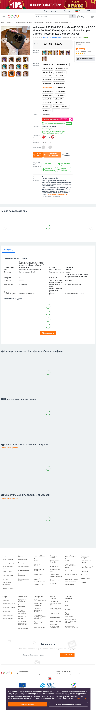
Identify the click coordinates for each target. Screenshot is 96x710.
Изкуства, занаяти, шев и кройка (71, 575)
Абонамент (67, 655)
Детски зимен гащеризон (22, 574)
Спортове (6, 600)
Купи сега (37, 154)
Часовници (84, 571)
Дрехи (20, 556)
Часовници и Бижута (85, 557)
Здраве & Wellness (55, 621)
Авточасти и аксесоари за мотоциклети (22, 623)
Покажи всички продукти (9, 448)
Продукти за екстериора (22, 600)
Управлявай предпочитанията (68, 704)
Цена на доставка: (36, 141)
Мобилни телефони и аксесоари (43, 22)
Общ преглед (8, 250)
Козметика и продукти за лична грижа (56, 603)
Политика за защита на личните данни (30, 674)
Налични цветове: (36, 51)
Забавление (6, 611)
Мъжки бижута (85, 578)
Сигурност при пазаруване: (37, 164)
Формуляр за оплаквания (7, 583)
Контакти (5, 579)
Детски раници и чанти (55, 570)
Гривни (83, 582)
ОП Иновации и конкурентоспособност (69, 674)
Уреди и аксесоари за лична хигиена (55, 609)
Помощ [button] (67, 11)
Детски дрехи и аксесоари (54, 561)
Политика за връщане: (36, 178)
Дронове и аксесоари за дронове (38, 610)
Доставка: (36, 126)
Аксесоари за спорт (9, 607)
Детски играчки (55, 580)
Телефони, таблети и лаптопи (23, 22)
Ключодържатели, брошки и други (87, 566)
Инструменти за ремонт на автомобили (23, 611)
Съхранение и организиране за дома (70, 565)
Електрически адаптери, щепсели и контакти (40, 617)
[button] (4, 15)
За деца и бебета (53, 557)
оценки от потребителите (52, 37)
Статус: (35, 114)
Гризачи (68, 609)
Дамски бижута (86, 575)
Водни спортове (8, 615)
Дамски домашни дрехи (23, 579)
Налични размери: (36, 64)
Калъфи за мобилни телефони (62, 22)
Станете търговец (8, 563)
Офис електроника (40, 627)
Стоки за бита (69, 571)
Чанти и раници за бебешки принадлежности (40, 579)
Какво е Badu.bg (8, 559)
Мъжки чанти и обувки (38, 564)
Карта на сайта (7, 572)
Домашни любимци (68, 597)
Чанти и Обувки (39, 556)
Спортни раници (39, 585)
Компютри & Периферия (38, 604)
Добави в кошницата (51, 154)
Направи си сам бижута (86, 561)
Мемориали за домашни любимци (71, 626)
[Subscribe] (41, 655)
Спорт (5, 597)
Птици (67, 605)
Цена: (36, 44)
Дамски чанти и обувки (39, 559)
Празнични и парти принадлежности (71, 580)
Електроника (9, 22)
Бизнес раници (38, 574)
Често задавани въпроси (8, 567)
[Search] (52, 16)
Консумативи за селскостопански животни (70, 621)
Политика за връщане (63, 671)
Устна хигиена (54, 613)
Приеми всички (27, 704)
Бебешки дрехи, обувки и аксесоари (56, 575)
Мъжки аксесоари (23, 570)
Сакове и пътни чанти (39, 569)
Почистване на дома (70, 559)
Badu (2, 22)
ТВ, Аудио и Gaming (40, 600)
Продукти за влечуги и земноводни (69, 614)
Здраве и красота (53, 597)
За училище (53, 584)
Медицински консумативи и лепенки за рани (55, 626)
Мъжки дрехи (22, 563)
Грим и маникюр (55, 617)
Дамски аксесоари (24, 566)
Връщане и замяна (8, 588)
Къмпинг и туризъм (9, 604)
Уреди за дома (70, 585)
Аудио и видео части (38, 622)
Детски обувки (54, 566)
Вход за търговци (50, 11)
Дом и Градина (70, 556)
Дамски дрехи (22, 559)
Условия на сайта (23, 671)
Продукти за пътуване (22, 617)
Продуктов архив (8, 575)
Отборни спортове (8, 619)
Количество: (37, 147)
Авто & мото (22, 597)
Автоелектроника (23, 628)
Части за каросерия (21, 605)
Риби (67, 602)
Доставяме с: (36, 136)
